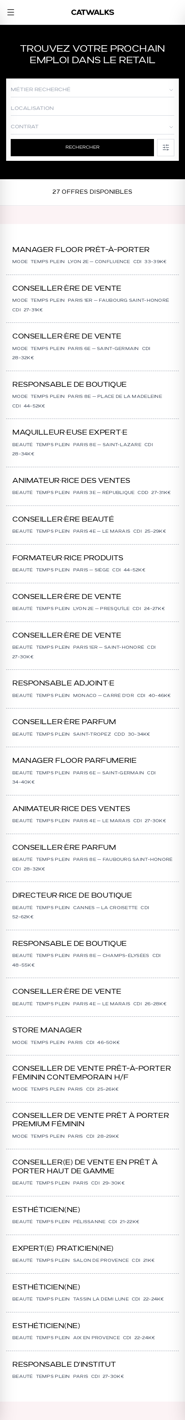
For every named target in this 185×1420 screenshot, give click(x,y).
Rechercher (82, 147)
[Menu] (10, 12)
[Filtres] (165, 147)
